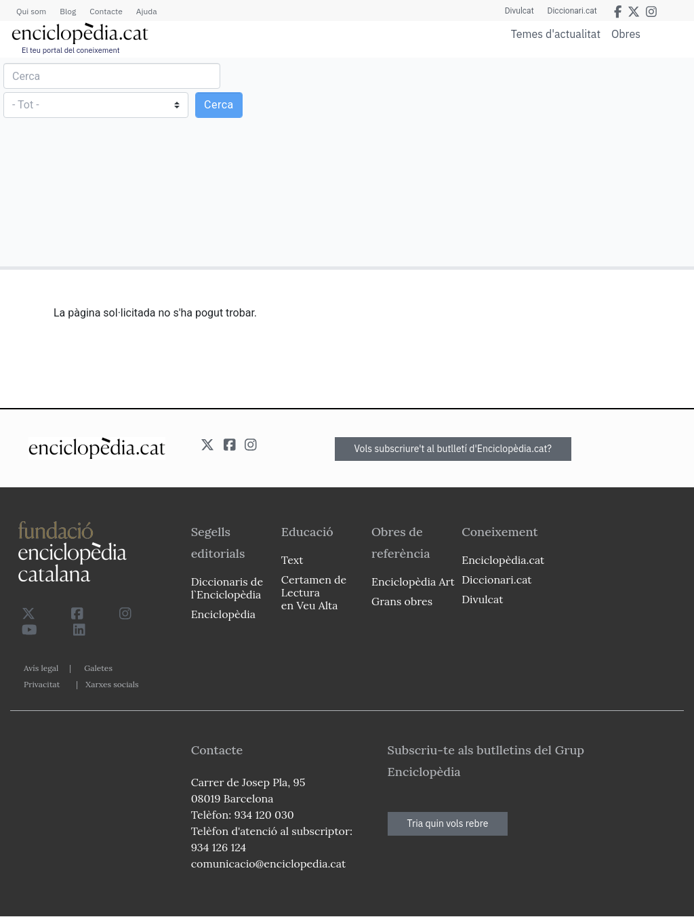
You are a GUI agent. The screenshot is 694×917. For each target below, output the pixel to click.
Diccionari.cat (572, 11)
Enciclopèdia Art (413, 581)
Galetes (98, 668)
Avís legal (41, 668)
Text (292, 560)
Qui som (31, 11)
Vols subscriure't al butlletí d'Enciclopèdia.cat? (453, 449)
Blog (68, 11)
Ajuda (146, 11)
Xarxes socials (111, 684)
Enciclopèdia (223, 614)
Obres (625, 33)
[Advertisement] (519, 161)
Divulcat (519, 11)
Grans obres (401, 601)
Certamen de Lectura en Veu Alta (313, 592)
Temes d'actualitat (555, 34)
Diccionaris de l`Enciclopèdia (227, 588)
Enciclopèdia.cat (503, 560)
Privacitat (42, 684)
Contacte (105, 11)
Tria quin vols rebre (448, 823)
